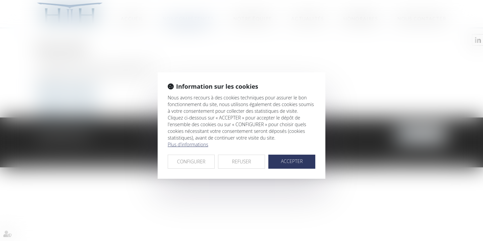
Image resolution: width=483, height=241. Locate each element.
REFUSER (241, 161)
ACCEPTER (292, 161)
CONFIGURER (191, 161)
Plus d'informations (188, 144)
